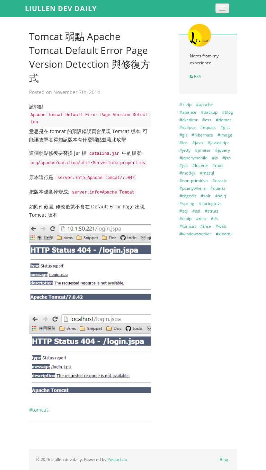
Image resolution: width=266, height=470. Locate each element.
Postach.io (117, 459)
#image (225, 135)
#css (206, 120)
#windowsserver (195, 234)
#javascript (218, 142)
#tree (205, 226)
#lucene (200, 165)
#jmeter (203, 150)
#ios (183, 142)
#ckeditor (188, 120)
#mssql (207, 173)
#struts (212, 211)
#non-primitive (193, 181)
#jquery (222, 150)
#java (197, 142)
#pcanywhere (192, 188)
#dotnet (223, 120)
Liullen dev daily (61, 8)
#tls (214, 219)
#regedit (187, 196)
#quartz (217, 188)
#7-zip (185, 104)
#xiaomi (223, 234)
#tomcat (38, 409)
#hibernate (202, 135)
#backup (209, 112)
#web (220, 226)
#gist (225, 127)
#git (183, 135)
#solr (206, 196)
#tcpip (185, 219)
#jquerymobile (193, 158)
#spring (186, 203)
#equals (208, 127)
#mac (217, 165)
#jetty (184, 150)
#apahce (187, 112)
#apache (204, 104)
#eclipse (187, 127)
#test (201, 219)
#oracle (219, 181)
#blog (227, 112)
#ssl (196, 211)
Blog (224, 459)
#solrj (220, 196)
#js (215, 158)
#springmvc (210, 203)
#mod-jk (187, 173)
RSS (195, 76)
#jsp (226, 158)
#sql (183, 211)
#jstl (183, 165)
